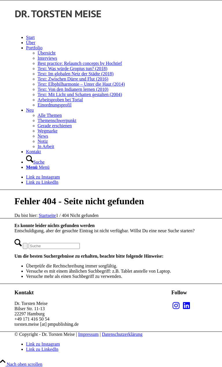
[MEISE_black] (57, 27)
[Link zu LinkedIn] (42, 182)
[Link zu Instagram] (43, 177)
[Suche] (35, 162)
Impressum (88, 334)
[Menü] (37, 167)
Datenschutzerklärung (122, 334)
